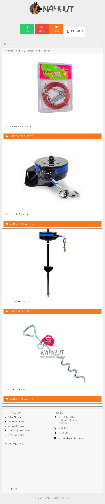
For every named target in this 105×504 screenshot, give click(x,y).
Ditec (50, 498)
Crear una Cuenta (14, 435)
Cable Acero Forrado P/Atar (17, 126)
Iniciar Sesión (77, 31)
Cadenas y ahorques (24, 51)
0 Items (42, 29)
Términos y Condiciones (18, 430)
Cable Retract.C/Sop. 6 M (16, 214)
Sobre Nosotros (14, 417)
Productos (9, 51)
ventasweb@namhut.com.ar (71, 438)
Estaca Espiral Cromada (15, 389)
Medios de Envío (14, 426)
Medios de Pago (14, 421)
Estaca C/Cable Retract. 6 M (17, 301)
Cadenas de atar (43, 51)
